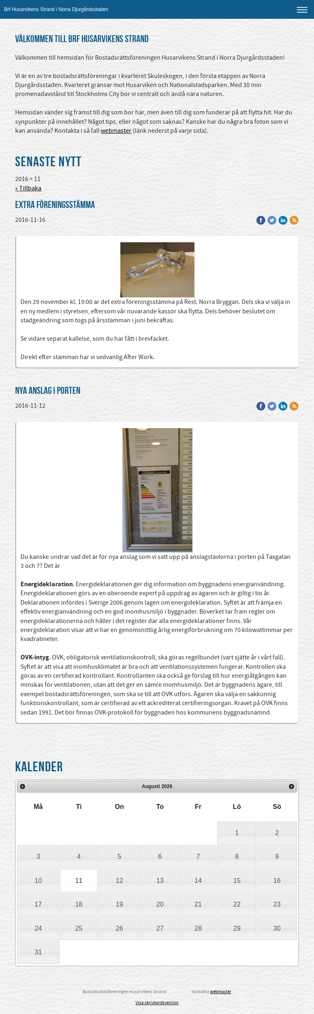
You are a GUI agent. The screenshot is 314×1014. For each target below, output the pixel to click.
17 (38, 904)
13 (160, 880)
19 (119, 904)
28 (198, 928)
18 (79, 904)
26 (119, 928)
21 (198, 904)
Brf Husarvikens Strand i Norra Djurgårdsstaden (56, 9)
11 (79, 880)
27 (160, 928)
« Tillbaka (28, 188)
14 (198, 880)
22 (237, 904)
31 (38, 952)
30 (277, 928)
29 (237, 928)
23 (277, 904)
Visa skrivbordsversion (157, 1003)
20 (160, 904)
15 (237, 880)
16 (277, 880)
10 (38, 880)
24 (38, 928)
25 (79, 928)
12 (119, 880)
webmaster (116, 131)
